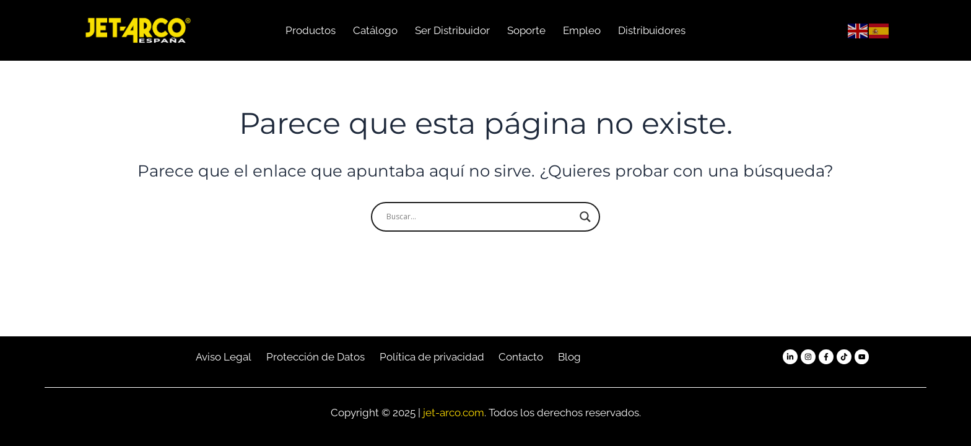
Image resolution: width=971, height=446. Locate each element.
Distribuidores (652, 30)
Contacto (521, 357)
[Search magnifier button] (585, 216)
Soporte (526, 30)
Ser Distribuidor (452, 30)
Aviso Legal (223, 357)
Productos (310, 30)
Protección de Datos (315, 357)
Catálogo (375, 30)
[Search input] (479, 216)
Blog (569, 357)
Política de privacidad (432, 357)
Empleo (582, 30)
